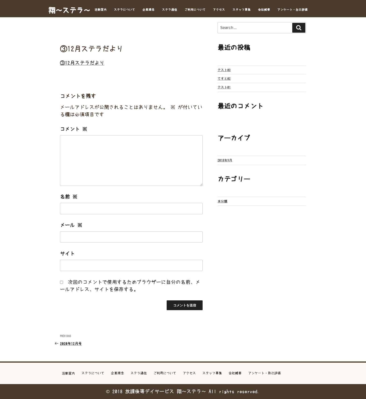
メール (71, 225)
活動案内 (101, 9)
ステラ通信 (169, 9)
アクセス (219, 9)
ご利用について (195, 9)
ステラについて (124, 9)
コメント (73, 129)
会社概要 (264, 9)
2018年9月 (225, 160)
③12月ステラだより (82, 62)
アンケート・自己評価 (292, 9)
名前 (68, 196)
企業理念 (148, 9)
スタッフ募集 (241, 9)
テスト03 (224, 70)
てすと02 (224, 78)
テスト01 (224, 87)
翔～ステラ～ (69, 10)
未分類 (222, 201)
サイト (67, 253)
